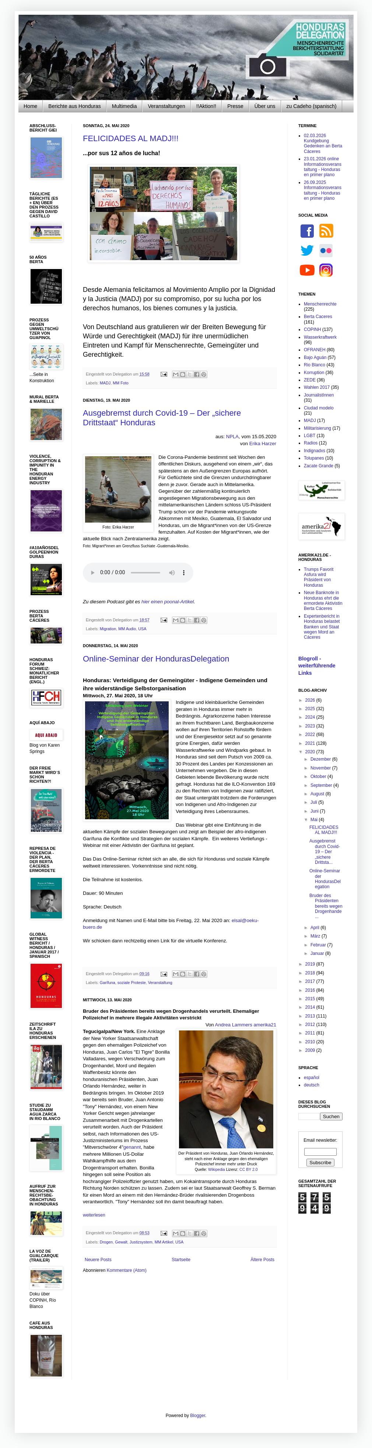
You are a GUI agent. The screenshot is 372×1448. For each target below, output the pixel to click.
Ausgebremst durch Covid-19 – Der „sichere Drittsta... (324, 851)
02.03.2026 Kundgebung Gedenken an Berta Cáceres (323, 143)
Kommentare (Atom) (127, 1270)
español (311, 1077)
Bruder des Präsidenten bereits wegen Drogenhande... (326, 906)
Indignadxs (314, 450)
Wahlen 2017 (317, 387)
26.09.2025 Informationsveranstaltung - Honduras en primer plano (322, 190)
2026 (310, 700)
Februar (318, 945)
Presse (235, 106)
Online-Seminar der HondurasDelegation (156, 658)
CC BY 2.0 (248, 1169)
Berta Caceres (318, 316)
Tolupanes (314, 458)
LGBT (309, 435)
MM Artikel (164, 1242)
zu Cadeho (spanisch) (312, 106)
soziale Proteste (131, 982)
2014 (310, 1007)
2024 (310, 717)
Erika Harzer (262, 443)
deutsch (311, 1085)
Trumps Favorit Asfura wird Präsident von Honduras (318, 577)
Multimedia (124, 106)
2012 (310, 1024)
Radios (310, 443)
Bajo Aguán (315, 357)
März (316, 936)
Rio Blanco (314, 364)
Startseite (181, 1259)
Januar (317, 953)
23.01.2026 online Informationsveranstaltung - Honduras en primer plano (322, 166)
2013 (310, 1016)
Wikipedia (216, 1169)
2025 (310, 708)
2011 (310, 1033)
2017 (310, 981)
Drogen (106, 1242)
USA (142, 629)
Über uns (265, 106)
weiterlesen (94, 1215)
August (318, 793)
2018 (310, 973)
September (321, 785)
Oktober (318, 776)
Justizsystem (141, 1242)
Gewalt (121, 1242)
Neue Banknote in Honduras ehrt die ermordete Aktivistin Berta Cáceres (323, 600)
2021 (310, 743)
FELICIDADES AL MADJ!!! (131, 138)
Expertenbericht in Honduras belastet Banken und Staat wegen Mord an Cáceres (322, 627)
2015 (310, 998)
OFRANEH (315, 349)
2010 (310, 1041)
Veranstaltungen (166, 106)
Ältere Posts (262, 1259)
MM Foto (121, 383)
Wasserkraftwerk (320, 337)
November (321, 768)
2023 (310, 726)
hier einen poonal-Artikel (167, 601)
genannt (132, 1147)
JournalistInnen (319, 395)
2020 (310, 751)
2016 (310, 990)
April (315, 927)
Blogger (197, 1415)
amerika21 (264, 1024)
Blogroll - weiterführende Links (317, 666)
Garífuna (107, 982)
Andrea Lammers (233, 1024)
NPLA (232, 436)
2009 (310, 1050)
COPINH (312, 329)
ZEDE (310, 380)
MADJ (105, 383)
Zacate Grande (318, 465)
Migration (108, 629)
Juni (315, 811)
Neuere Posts (98, 1259)
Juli (314, 802)
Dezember (321, 759)
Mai (314, 819)
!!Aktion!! (206, 106)
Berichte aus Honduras (74, 106)
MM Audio (127, 629)
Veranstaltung (160, 982)
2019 (310, 964)
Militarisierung (317, 428)
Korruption (314, 372)
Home (30, 106)
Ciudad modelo (319, 408)
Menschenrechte (320, 304)
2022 (310, 734)
